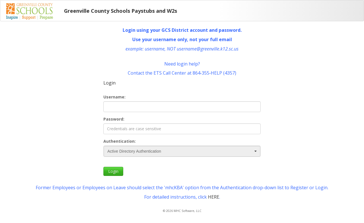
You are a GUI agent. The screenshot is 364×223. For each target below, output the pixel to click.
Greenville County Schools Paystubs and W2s (120, 10)
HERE (213, 197)
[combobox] (182, 151)
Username (113, 97)
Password (113, 119)
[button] (255, 151)
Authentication (119, 141)
